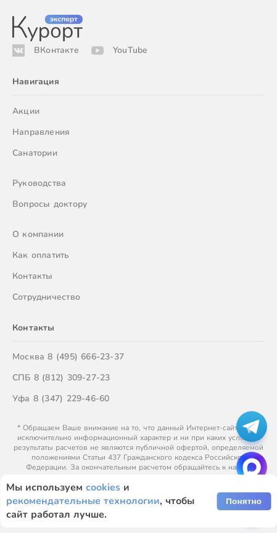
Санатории (34, 153)
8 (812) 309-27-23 (72, 377)
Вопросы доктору (49, 204)
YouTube (130, 50)
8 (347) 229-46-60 (71, 398)
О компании (38, 234)
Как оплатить (41, 255)
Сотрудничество (46, 297)
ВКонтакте (56, 50)
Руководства (39, 183)
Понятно (244, 501)
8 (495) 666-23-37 (86, 357)
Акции (25, 111)
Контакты (32, 276)
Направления (41, 132)
